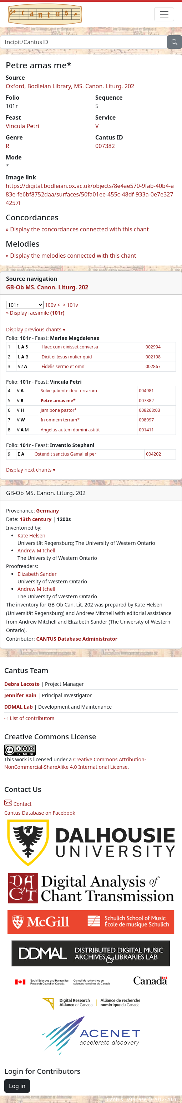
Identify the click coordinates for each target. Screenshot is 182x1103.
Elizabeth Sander (37, 574)
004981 (146, 391)
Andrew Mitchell (36, 550)
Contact (17, 803)
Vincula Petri (22, 126)
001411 (146, 430)
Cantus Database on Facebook (39, 812)
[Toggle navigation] (164, 14)
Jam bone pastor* (59, 410)
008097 (146, 420)
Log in (17, 1086)
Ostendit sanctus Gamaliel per (65, 454)
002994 (153, 347)
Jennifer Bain (21, 695)
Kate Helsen (31, 535)
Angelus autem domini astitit (70, 430)
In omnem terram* (60, 420)
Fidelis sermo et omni (64, 366)
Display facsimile (37, 312)
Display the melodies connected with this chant (73, 255)
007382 (105, 146)
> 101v (70, 304)
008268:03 (149, 410)
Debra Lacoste (22, 684)
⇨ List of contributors (29, 718)
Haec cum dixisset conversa (70, 347)
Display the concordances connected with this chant (79, 229)
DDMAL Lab (18, 706)
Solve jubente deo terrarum (69, 391)
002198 (153, 357)
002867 (153, 366)
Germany (47, 510)
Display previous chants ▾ (35, 329)
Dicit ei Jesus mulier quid (67, 357)
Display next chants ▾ (30, 469)
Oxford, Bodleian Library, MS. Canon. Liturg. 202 (70, 86)
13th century (35, 519)
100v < (52, 304)
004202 (153, 454)
